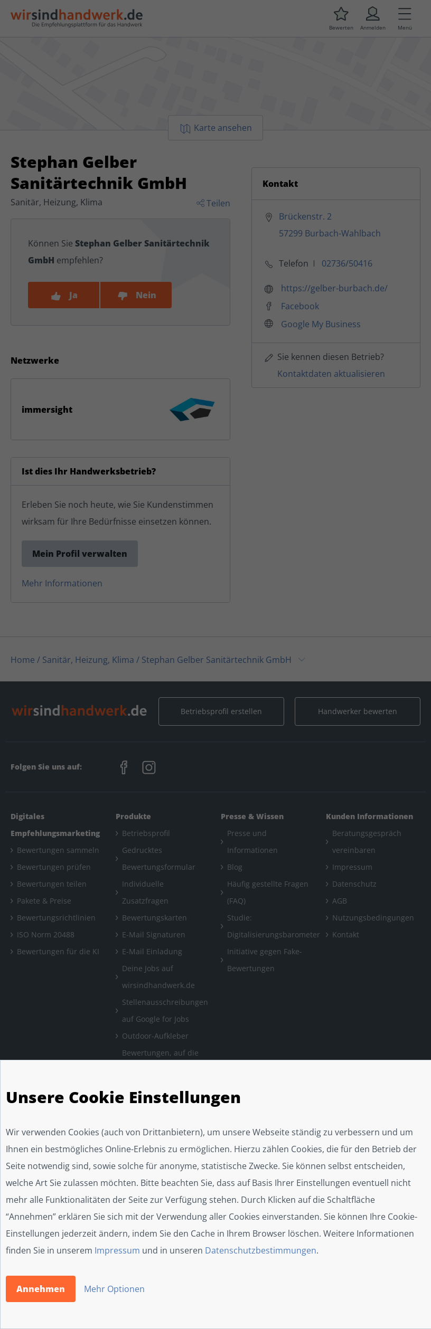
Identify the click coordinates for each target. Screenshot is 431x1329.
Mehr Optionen (114, 1289)
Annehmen (40, 1289)
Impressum (117, 1250)
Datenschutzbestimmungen (260, 1250)
